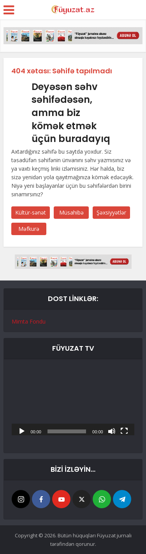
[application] (73, 401)
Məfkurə (28, 228)
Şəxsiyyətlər (111, 212)
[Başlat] (22, 431)
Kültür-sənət (30, 212)
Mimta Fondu (29, 321)
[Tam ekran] (124, 431)
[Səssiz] (112, 431)
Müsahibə (71, 212)
